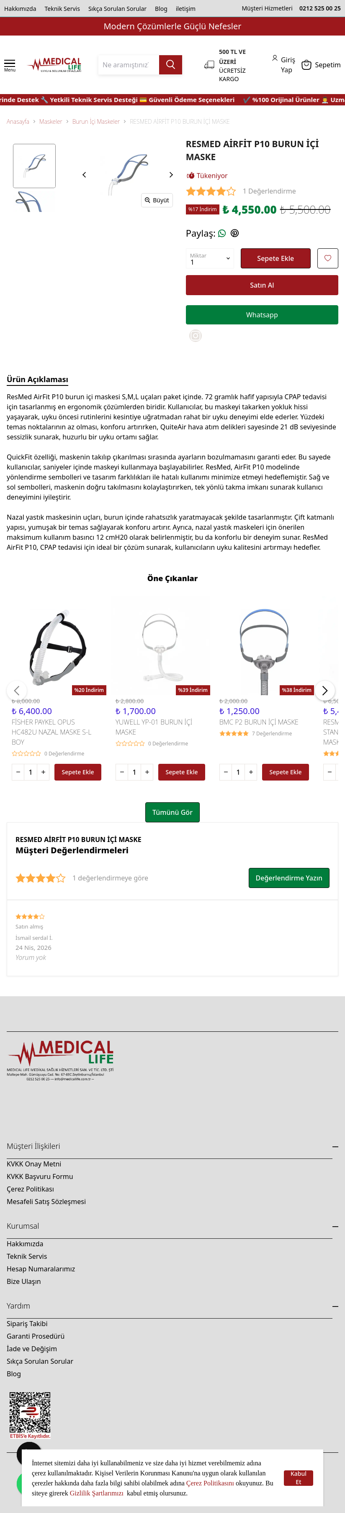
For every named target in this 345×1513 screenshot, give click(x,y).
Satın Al (262, 285)
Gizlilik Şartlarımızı (97, 1493)
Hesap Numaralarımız (41, 1268)
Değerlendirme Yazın (289, 878)
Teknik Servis (62, 9)
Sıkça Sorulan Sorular (117, 9)
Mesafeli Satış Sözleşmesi (46, 1201)
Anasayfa (18, 121)
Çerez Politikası (30, 1189)
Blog (161, 9)
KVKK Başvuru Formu (40, 1176)
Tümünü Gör (172, 812)
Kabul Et (298, 1478)
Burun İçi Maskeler (96, 121)
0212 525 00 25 (320, 8)
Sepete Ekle (275, 258)
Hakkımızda (20, 9)
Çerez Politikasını (210, 1483)
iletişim (186, 9)
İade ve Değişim (32, 1348)
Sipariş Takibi (27, 1323)
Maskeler (50, 121)
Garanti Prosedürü (35, 1336)
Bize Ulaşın (24, 1281)
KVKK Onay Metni (34, 1164)
